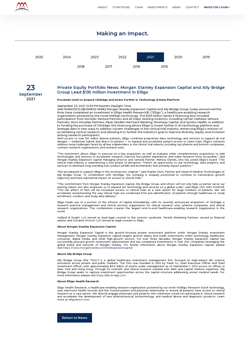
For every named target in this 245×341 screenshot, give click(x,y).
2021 (150, 57)
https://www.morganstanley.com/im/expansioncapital (97, 247)
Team (139, 7)
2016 (136, 66)
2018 (81, 66)
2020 (178, 57)
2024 (67, 57)
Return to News (74, 318)
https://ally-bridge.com (111, 275)
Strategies (121, 7)
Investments (157, 7)
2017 (108, 66)
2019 (206, 57)
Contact (192, 7)
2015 (164, 66)
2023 (95, 57)
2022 (122, 57)
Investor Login (216, 7)
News (176, 7)
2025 (39, 57)
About (103, 7)
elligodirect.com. (79, 299)
